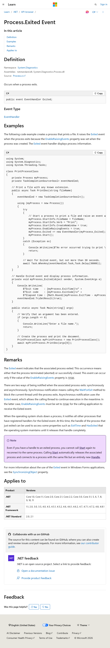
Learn (7, 11)
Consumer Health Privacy (20, 637)
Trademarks (62, 637)
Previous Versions (33, 633)
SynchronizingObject (25, 472)
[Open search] (95, 5)
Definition (12, 37)
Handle (95, 457)
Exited (94, 134)
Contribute (62, 633)
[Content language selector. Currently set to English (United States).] (22, 625)
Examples (11, 41)
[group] (55, 254)
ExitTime (76, 425)
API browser (27, 11)
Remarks (11, 46)
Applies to (12, 50)
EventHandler (12, 116)
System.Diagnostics (28, 67)
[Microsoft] (55, 4)
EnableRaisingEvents (57, 139)
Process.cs (18, 75)
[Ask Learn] (87, 12)
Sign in (103, 4)
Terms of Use (45, 637)
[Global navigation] (3, 5)
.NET (15, 11)
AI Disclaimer (13, 633)
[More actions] (103, 12)
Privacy (75, 633)
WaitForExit (85, 390)
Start (82, 447)
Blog (48, 633)
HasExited (92, 425)
